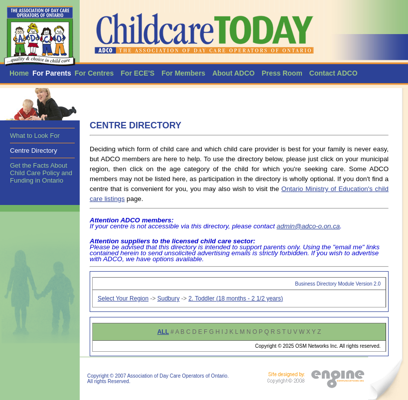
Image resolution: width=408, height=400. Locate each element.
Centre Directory (33, 150)
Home (19, 73)
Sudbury (168, 298)
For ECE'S (137, 73)
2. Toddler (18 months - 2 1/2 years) (235, 298)
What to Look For (35, 135)
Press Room (282, 73)
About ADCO (233, 73)
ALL (163, 331)
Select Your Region (123, 298)
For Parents (51, 73)
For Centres (94, 73)
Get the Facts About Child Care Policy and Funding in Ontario (41, 173)
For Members (183, 73)
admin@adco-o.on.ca (308, 226)
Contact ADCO (333, 73)
